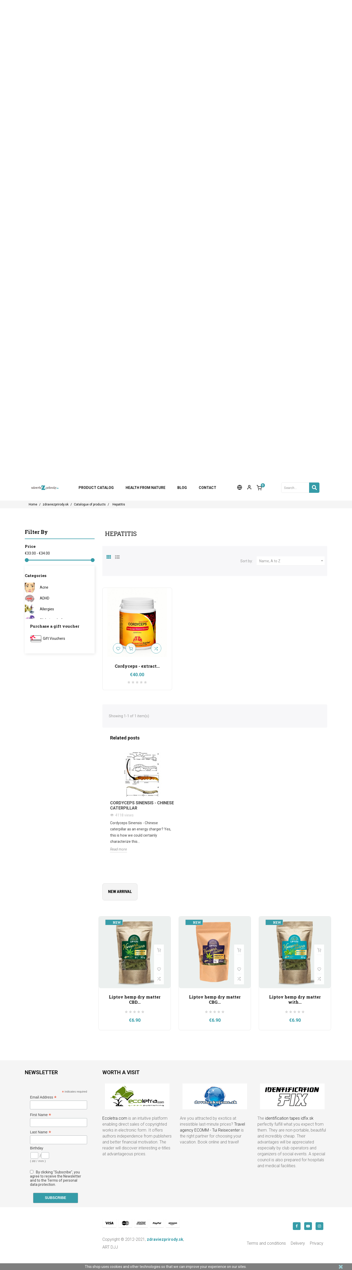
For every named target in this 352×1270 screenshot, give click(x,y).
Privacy (316, 1243)
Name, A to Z (292, 561)
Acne (44, 587)
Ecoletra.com (114, 1118)
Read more (118, 849)
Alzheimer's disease (56, 620)
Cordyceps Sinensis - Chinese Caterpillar (142, 805)
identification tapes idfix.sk (289, 1118)
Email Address (43, 1097)
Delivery (298, 1243)
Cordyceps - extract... (137, 666)
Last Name (40, 1132)
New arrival (120, 892)
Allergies (47, 609)
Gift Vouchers (54, 638)
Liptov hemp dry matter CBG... (215, 999)
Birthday (36, 1148)
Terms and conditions (266, 1243)
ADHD (44, 598)
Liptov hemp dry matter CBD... (134, 999)
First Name (40, 1114)
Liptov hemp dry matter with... (295, 999)
